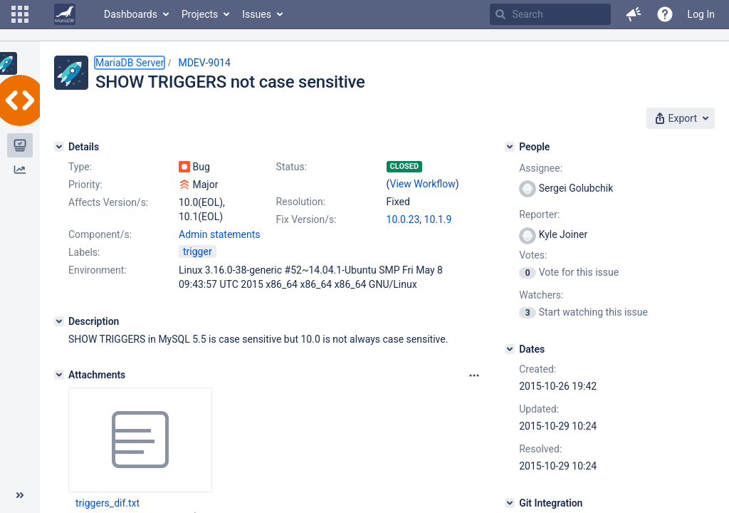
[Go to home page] (65, 14)
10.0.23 (403, 219)
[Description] (59, 321)
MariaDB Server (129, 62)
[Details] (59, 147)
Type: (80, 166)
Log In (701, 14)
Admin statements (220, 234)
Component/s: (100, 234)
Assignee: (540, 168)
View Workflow (423, 184)
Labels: (84, 252)
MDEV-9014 (204, 62)
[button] (20, 14)
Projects (200, 14)
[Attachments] (59, 375)
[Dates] (510, 349)
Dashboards (130, 14)
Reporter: (539, 214)
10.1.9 (438, 219)
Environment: (97, 270)
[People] (510, 147)
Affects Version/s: (108, 202)
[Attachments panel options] (474, 375)
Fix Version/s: (306, 219)
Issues (256, 14)
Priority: (85, 184)
